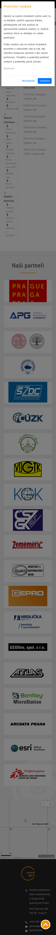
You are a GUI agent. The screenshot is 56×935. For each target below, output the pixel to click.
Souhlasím (45, 80)
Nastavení (9, 68)
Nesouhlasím (28, 80)
